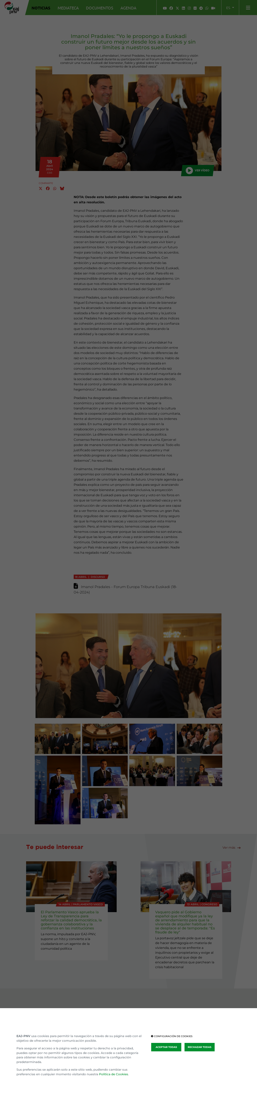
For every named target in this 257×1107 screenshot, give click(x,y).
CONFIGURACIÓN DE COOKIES (171, 1036)
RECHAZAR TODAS (199, 1047)
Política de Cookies (113, 1074)
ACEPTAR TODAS (166, 1047)
